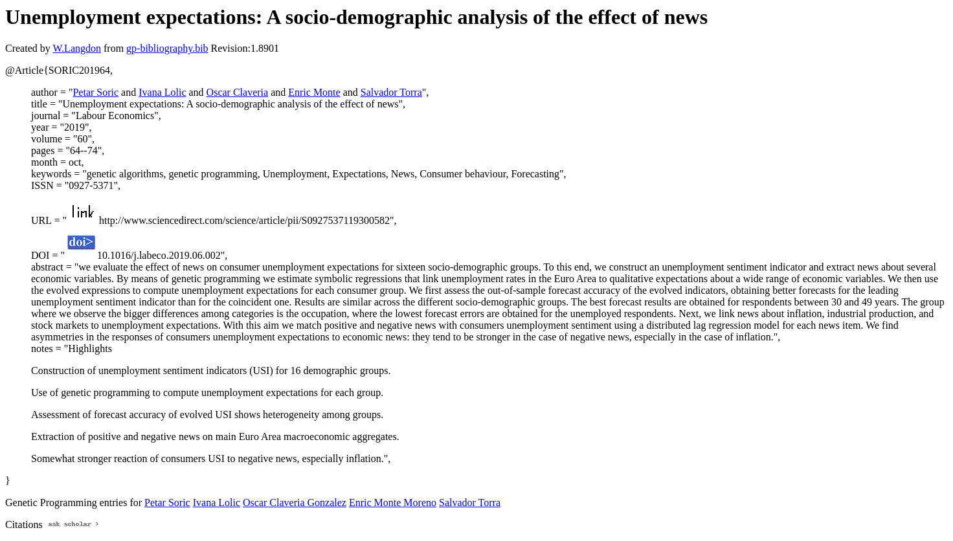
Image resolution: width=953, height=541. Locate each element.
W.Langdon (76, 48)
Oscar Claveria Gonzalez (294, 502)
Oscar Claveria (238, 92)
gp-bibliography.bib (167, 48)
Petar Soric (95, 92)
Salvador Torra (391, 92)
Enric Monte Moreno (392, 502)
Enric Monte (314, 92)
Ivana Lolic (162, 92)
